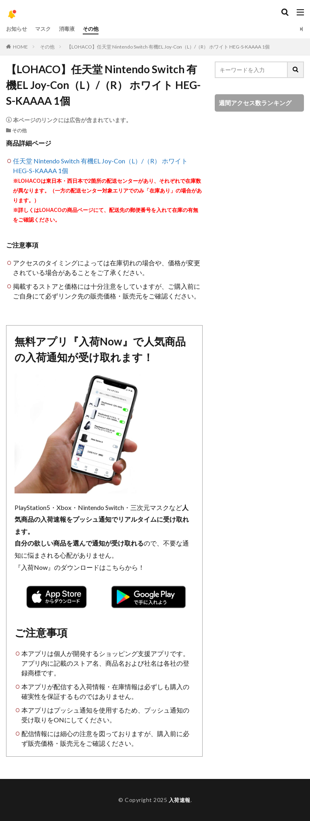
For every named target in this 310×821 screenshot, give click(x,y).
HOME (20, 47)
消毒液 (70, 28)
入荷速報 (179, 799)
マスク (45, 28)
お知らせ (17, 28)
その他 (95, 28)
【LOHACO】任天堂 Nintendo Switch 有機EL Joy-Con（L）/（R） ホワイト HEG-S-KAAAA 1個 (168, 47)
